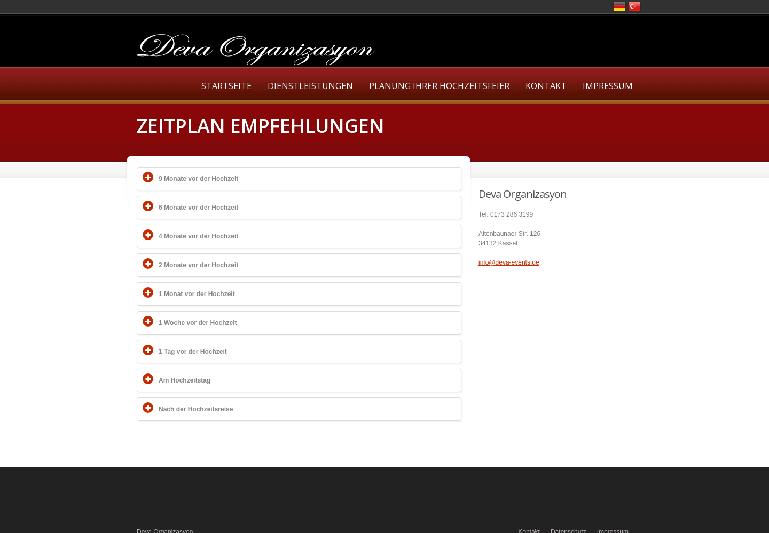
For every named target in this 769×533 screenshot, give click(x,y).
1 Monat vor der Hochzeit (197, 294)
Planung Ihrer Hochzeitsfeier (439, 86)
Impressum (608, 86)
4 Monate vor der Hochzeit (198, 236)
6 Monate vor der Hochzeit (198, 207)
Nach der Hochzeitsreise (196, 409)
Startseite (226, 86)
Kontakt (546, 86)
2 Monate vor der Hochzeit (198, 265)
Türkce (634, 6)
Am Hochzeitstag (184, 380)
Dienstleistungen (310, 86)
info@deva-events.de (508, 262)
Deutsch (619, 6)
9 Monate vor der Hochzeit (198, 178)
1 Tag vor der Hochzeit (193, 351)
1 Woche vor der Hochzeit (198, 323)
